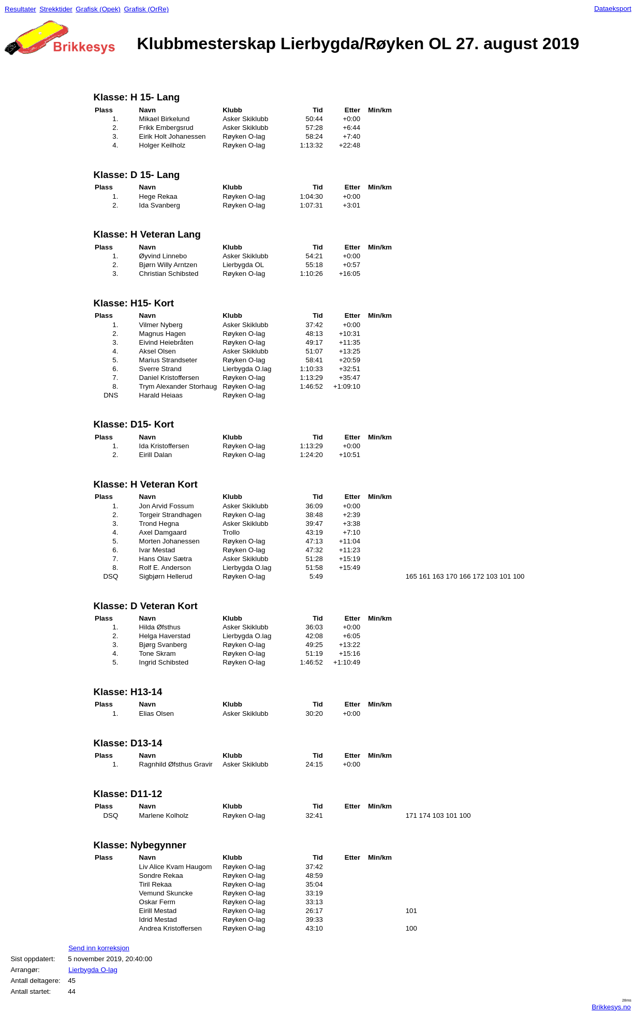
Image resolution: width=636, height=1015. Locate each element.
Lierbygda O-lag (92, 970)
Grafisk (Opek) (98, 9)
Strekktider (55, 9)
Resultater (20, 9)
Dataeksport (612, 8)
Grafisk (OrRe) (146, 9)
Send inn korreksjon (98, 948)
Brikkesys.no (611, 1007)
